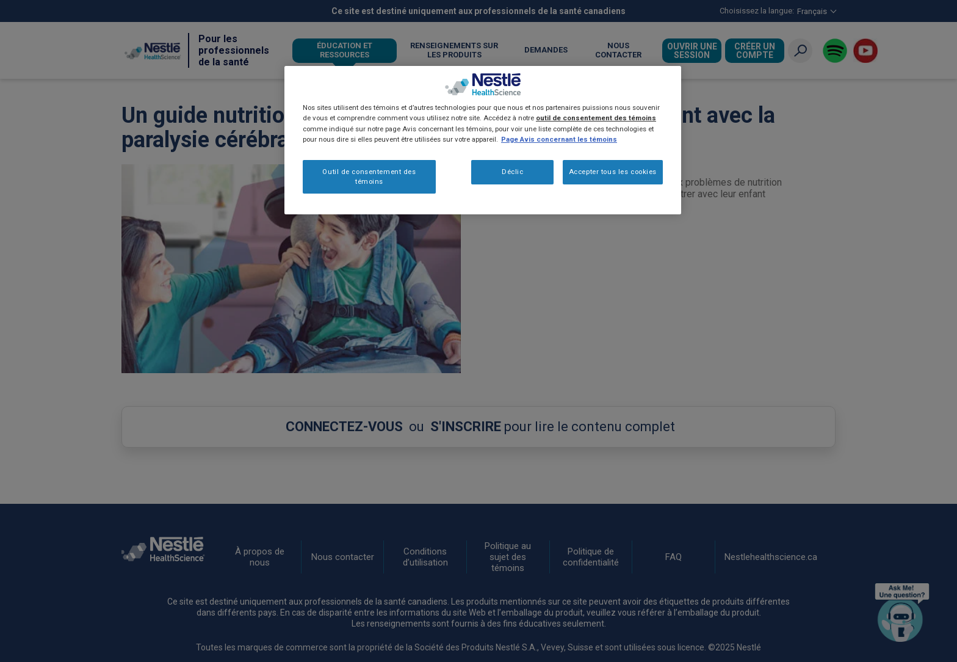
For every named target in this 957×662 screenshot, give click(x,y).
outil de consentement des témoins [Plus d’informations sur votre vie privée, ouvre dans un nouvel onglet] (596, 118)
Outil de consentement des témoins (369, 176)
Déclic (512, 171)
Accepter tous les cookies (613, 171)
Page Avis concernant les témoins (559, 139)
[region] (482, 140)
